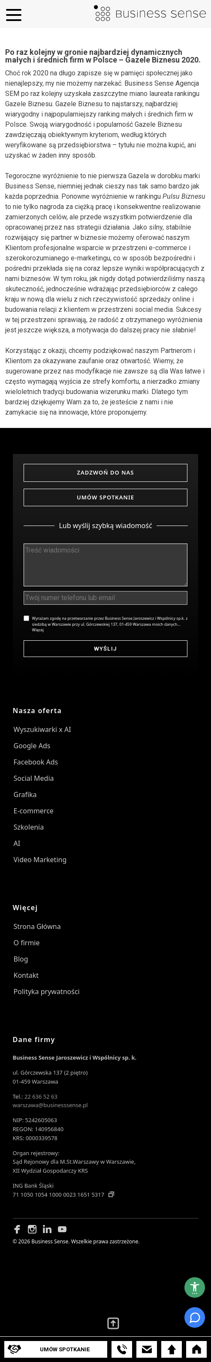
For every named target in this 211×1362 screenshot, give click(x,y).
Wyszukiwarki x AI (42, 729)
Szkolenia (29, 827)
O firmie (27, 942)
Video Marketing (40, 859)
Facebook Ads (36, 762)
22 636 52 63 (40, 1096)
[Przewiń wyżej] (113, 1323)
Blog (21, 959)
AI (17, 843)
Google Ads (32, 745)
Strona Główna (37, 926)
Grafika (25, 794)
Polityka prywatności (47, 991)
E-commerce (34, 810)
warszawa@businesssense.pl (50, 1105)
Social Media (34, 778)
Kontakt (26, 975)
